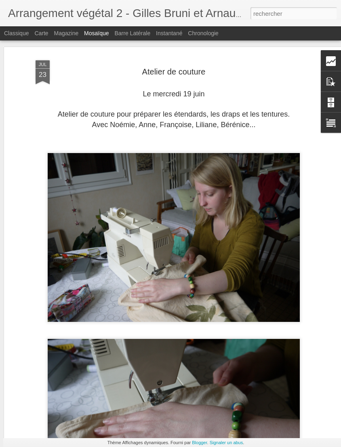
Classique (16, 33)
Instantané (169, 33)
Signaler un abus (226, 442)
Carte (41, 33)
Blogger (199, 442)
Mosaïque (96, 33)
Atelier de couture (174, 45)
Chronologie (203, 33)
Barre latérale (132, 33)
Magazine (66, 33)
